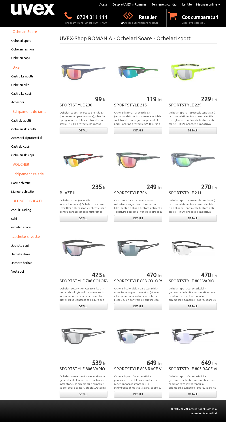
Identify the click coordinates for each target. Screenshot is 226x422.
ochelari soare (21, 227)
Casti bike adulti (22, 76)
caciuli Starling (21, 210)
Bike (16, 67)
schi (14, 218)
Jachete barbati (21, 263)
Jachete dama (20, 254)
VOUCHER (21, 164)
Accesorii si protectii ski (27, 138)
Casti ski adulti (21, 120)
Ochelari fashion (22, 49)
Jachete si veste (26, 236)
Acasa (103, 4)
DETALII (83, 130)
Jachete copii (20, 245)
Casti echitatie (21, 183)
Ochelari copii (20, 58)
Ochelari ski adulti (23, 129)
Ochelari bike (20, 85)
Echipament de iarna (29, 111)
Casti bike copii (21, 93)
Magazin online (208, 4)
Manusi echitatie (22, 191)
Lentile (187, 4)
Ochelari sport (21, 40)
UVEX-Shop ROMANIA (86, 38)
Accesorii (17, 102)
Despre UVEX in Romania (129, 4)
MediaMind (210, 413)
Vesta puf (17, 271)
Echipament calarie (28, 174)
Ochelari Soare (25, 31)
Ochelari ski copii (22, 155)
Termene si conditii (164, 4)
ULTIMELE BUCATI (27, 201)
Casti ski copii (20, 146)
